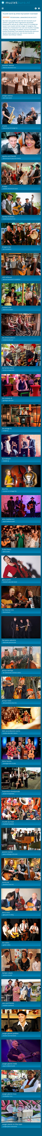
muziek (18, 2)
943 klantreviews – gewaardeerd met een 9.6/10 (23, 17)
